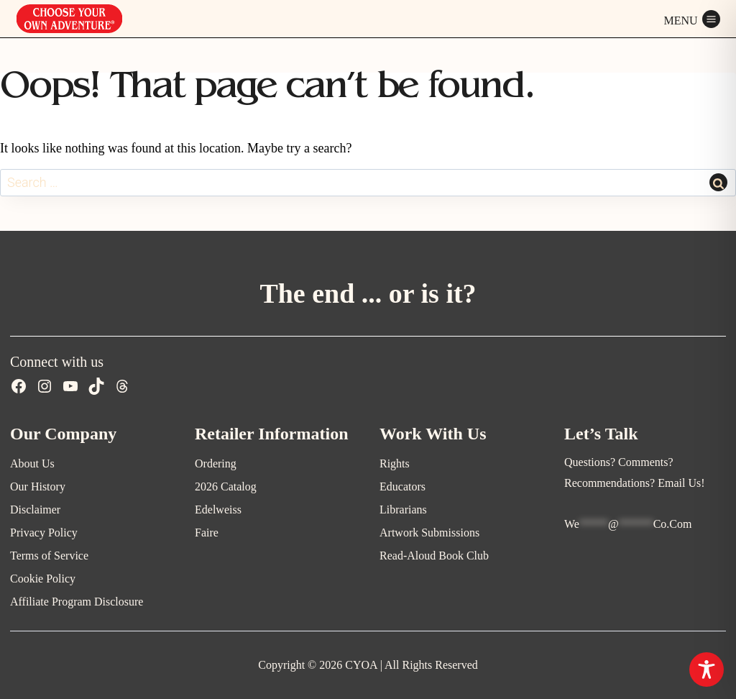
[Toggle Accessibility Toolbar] (706, 669)
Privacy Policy (44, 532)
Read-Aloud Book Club (434, 555)
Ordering (215, 463)
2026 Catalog (226, 486)
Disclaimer (35, 509)
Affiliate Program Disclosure (76, 601)
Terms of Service (49, 555)
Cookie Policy (42, 578)
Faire (206, 532)
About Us (32, 463)
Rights (395, 463)
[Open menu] (692, 18)
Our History (37, 486)
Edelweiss (218, 509)
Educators (403, 486)
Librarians (403, 509)
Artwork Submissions (429, 532)
